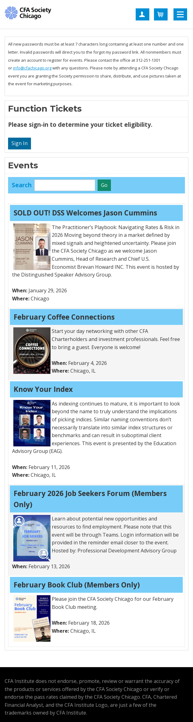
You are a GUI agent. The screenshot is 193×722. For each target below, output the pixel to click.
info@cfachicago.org (32, 68)
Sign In (19, 143)
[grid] (96, 425)
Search (22, 185)
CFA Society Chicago (28, 14)
